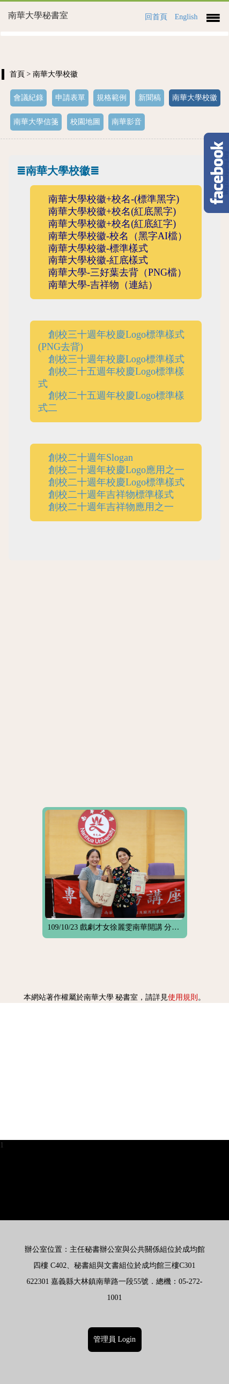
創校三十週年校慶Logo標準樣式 (116, 359)
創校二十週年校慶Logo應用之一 (116, 470)
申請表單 (70, 98)
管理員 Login (114, 1339)
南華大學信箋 (35, 122)
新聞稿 (149, 98)
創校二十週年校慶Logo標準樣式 (116, 482)
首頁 (17, 74)
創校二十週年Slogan (90, 457)
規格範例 (112, 98)
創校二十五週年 (82, 371)
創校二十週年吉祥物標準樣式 (111, 494)
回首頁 (156, 17)
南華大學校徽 (194, 98)
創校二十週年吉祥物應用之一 (111, 506)
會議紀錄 (28, 98)
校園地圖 (85, 122)
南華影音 (127, 122)
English (186, 17)
